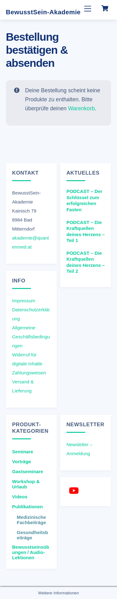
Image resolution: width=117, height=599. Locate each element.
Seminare (22, 451)
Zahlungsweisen (29, 373)
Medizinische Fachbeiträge (31, 519)
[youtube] (75, 490)
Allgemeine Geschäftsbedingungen (31, 337)
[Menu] (87, 8)
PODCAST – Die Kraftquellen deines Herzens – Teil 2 (85, 262)
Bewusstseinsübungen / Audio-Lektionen (30, 552)
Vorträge (21, 461)
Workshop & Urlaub (26, 484)
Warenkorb (81, 108)
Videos (19, 496)
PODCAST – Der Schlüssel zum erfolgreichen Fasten (84, 200)
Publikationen (27, 506)
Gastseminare (27, 471)
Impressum (23, 301)
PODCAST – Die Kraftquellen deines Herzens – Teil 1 (85, 231)
